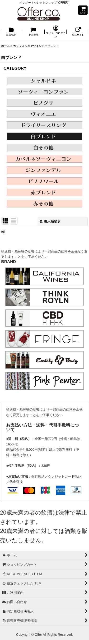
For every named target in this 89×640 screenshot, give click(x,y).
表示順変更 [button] (50, 221)
